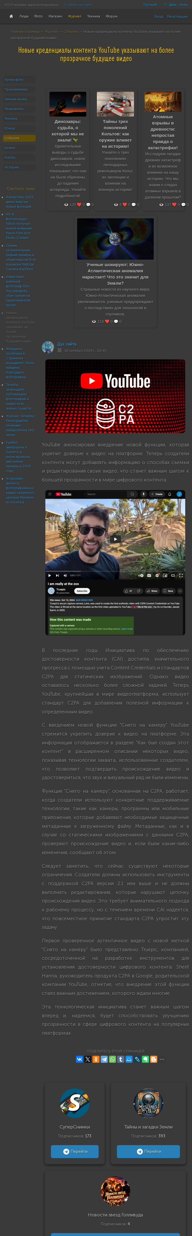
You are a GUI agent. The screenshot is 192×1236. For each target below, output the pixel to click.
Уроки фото (14, 80)
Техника (10, 119)
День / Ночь (174, 5)
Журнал (51, 32)
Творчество (14, 109)
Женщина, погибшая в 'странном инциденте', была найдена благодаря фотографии (20, 363)
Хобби (9, 157)
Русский (150, 5)
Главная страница (24, 32)
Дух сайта (66, 344)
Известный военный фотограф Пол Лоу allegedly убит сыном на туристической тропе (18, 291)
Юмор (9, 128)
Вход (159, 16)
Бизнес (10, 148)
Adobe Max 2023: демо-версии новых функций (20, 202)
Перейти (74, 1151)
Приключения (15, 89)
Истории (11, 167)
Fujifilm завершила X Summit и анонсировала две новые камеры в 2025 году (18, 457)
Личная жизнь (15, 99)
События (70, 32)
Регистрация (177, 16)
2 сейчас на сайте (78, 5)
